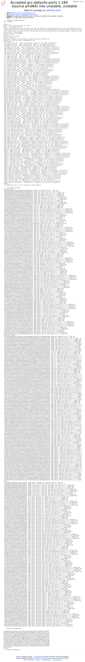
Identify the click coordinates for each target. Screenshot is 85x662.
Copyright (37, 657)
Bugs (37, 660)
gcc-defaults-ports (52, 10)
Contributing (57, 660)
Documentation (29, 660)
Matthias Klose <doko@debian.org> (23, 13)
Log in (82, 1)
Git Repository (46, 660)
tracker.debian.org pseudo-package (44, 658)
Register (75, 1)
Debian (18, 657)
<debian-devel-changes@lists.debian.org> (23, 14)
